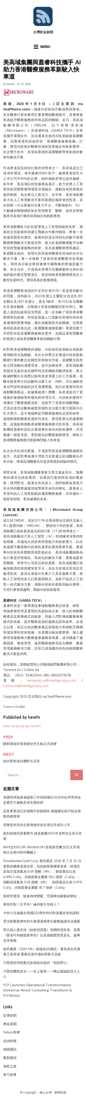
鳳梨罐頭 (10, 1057)
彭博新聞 (10, 1015)
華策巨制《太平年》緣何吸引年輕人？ (31, 904)
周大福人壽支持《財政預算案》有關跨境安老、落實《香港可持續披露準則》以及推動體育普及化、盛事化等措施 (41, 935)
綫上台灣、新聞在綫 (53, 1092)
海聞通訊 (10, 1049)
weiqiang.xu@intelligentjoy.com (51, 680)
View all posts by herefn (22, 726)
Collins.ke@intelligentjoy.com (26, 686)
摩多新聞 (10, 1024)
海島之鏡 (10, 1066)
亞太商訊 (20, 707)
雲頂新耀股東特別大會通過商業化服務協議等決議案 (41, 921)
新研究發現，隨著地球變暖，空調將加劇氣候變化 (40, 896)
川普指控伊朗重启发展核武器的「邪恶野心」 (36, 962)
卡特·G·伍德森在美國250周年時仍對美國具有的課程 (41, 913)
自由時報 (10, 1041)
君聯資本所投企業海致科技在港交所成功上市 (36, 824)
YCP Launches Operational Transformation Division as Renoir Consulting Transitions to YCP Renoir (37, 990)
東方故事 (10, 1074)
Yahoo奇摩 (11, 1032)
